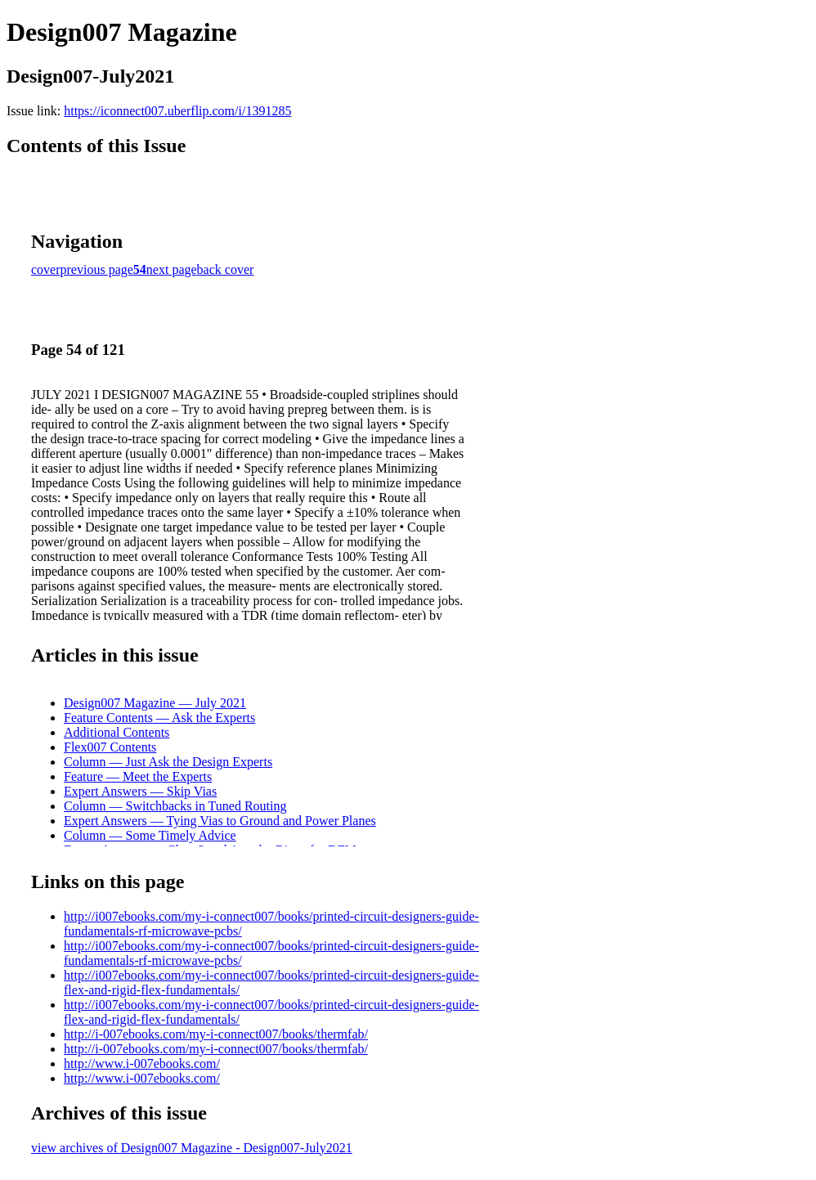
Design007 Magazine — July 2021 (155, 703)
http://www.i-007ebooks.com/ (142, 1063)
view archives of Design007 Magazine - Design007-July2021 (191, 1148)
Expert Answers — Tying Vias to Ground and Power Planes (220, 821)
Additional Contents (116, 732)
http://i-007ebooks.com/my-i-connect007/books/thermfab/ (216, 1034)
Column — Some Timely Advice (150, 835)
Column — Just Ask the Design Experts (168, 762)
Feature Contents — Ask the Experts (159, 718)
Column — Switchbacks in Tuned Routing (175, 806)
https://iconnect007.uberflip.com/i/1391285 (177, 111)
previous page (97, 269)
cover (46, 269)
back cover (225, 269)
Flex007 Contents (110, 747)
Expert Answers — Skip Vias (140, 791)
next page (171, 269)
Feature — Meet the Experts (138, 776)
